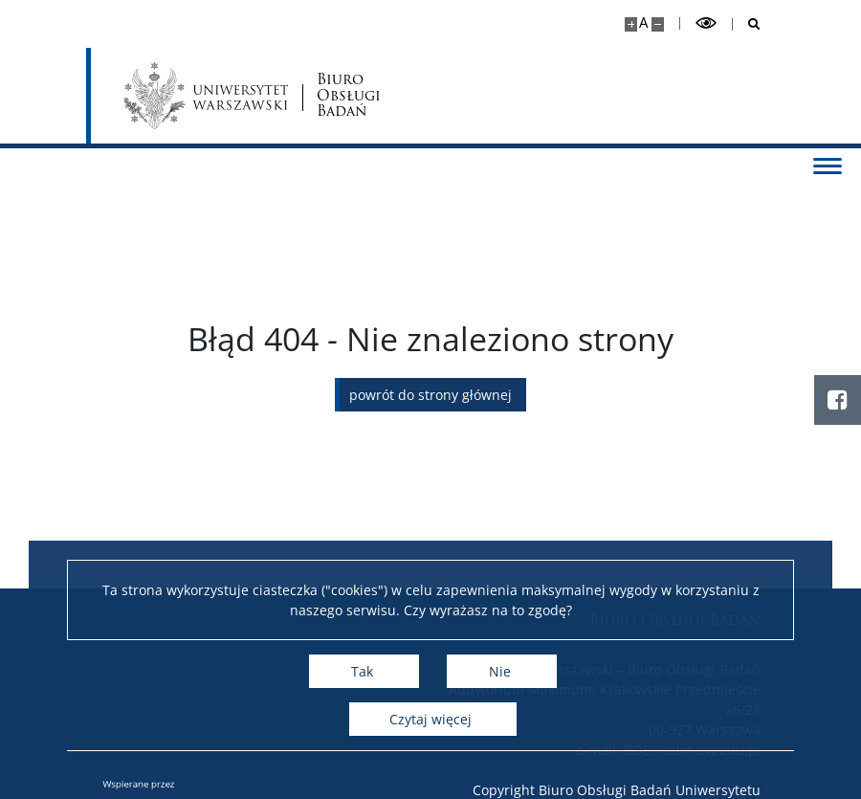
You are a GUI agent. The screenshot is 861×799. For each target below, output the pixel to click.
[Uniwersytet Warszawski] (206, 95)
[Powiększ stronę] (631, 24)
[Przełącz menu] (827, 165)
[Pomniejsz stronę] (657, 24)
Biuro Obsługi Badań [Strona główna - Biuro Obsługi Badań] (349, 96)
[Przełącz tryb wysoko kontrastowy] (706, 23)
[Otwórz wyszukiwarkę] (747, 24)
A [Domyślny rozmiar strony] (643, 22)
